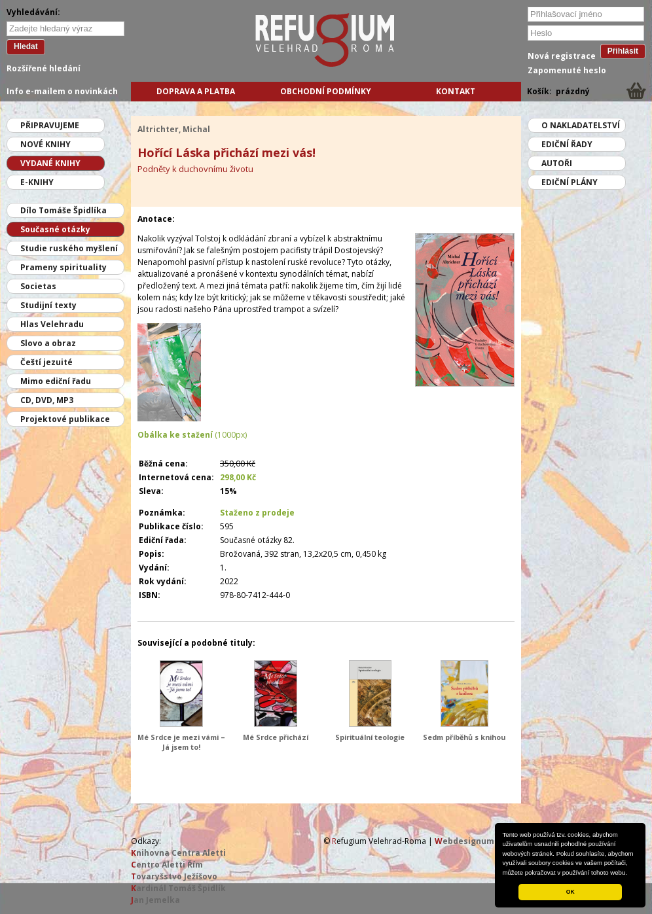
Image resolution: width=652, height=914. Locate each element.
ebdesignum (464, 841)
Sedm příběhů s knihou (464, 737)
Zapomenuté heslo (567, 70)
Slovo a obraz (48, 343)
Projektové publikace (65, 419)
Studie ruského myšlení (69, 248)
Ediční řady (566, 144)
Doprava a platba (195, 91)
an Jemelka (155, 899)
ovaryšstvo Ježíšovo (174, 876)
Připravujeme (49, 125)
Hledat (26, 46)
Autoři (556, 163)
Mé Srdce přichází (275, 737)
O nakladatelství (580, 125)
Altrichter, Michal (173, 129)
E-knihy (37, 182)
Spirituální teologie (370, 737)
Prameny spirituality (63, 267)
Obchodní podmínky (325, 91)
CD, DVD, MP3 (46, 400)
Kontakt (455, 91)
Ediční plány (569, 182)
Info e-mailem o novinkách (62, 91)
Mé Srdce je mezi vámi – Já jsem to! (181, 742)
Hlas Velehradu (52, 324)
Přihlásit (622, 51)
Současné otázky (55, 229)
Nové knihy (45, 144)
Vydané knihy (50, 163)
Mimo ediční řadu (55, 381)
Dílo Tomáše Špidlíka (63, 210)
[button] (630, 873)
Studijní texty (48, 305)
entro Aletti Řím (167, 864)
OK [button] (570, 891)
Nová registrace (562, 56)
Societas (38, 286)
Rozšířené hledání (44, 68)
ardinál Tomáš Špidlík (178, 888)
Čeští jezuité (46, 362)
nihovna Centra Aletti (178, 852)
